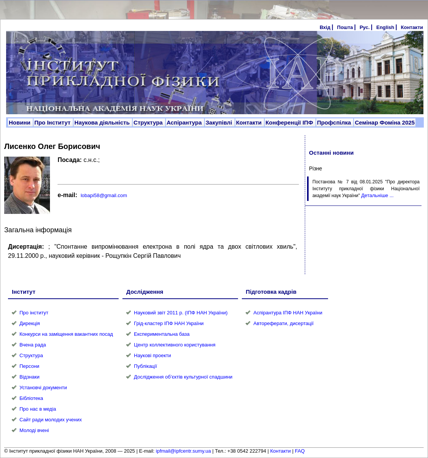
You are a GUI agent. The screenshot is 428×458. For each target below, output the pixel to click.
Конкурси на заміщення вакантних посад (66, 334)
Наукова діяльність (102, 122)
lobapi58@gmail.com (103, 195)
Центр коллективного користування (175, 345)
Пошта (345, 27)
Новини (20, 122)
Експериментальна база (162, 334)
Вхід (325, 27)
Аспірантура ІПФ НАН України (287, 313)
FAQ (300, 451)
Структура (149, 122)
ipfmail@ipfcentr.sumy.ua (183, 451)
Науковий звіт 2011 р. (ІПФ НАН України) (180, 313)
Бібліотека (31, 398)
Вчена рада (32, 345)
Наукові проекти (152, 355)
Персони (29, 366)
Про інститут (33, 313)
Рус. (365, 27)
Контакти (412, 27)
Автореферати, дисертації (283, 323)
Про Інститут (53, 122)
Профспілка (334, 122)
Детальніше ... (377, 195)
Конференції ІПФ (290, 122)
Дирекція (29, 323)
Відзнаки (29, 377)
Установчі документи (43, 387)
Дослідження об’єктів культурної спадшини (183, 377)
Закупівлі (220, 122)
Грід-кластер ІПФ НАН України (169, 323)
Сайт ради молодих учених (50, 419)
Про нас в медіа (37, 409)
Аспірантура (185, 122)
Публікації (145, 366)
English (385, 27)
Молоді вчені (34, 430)
